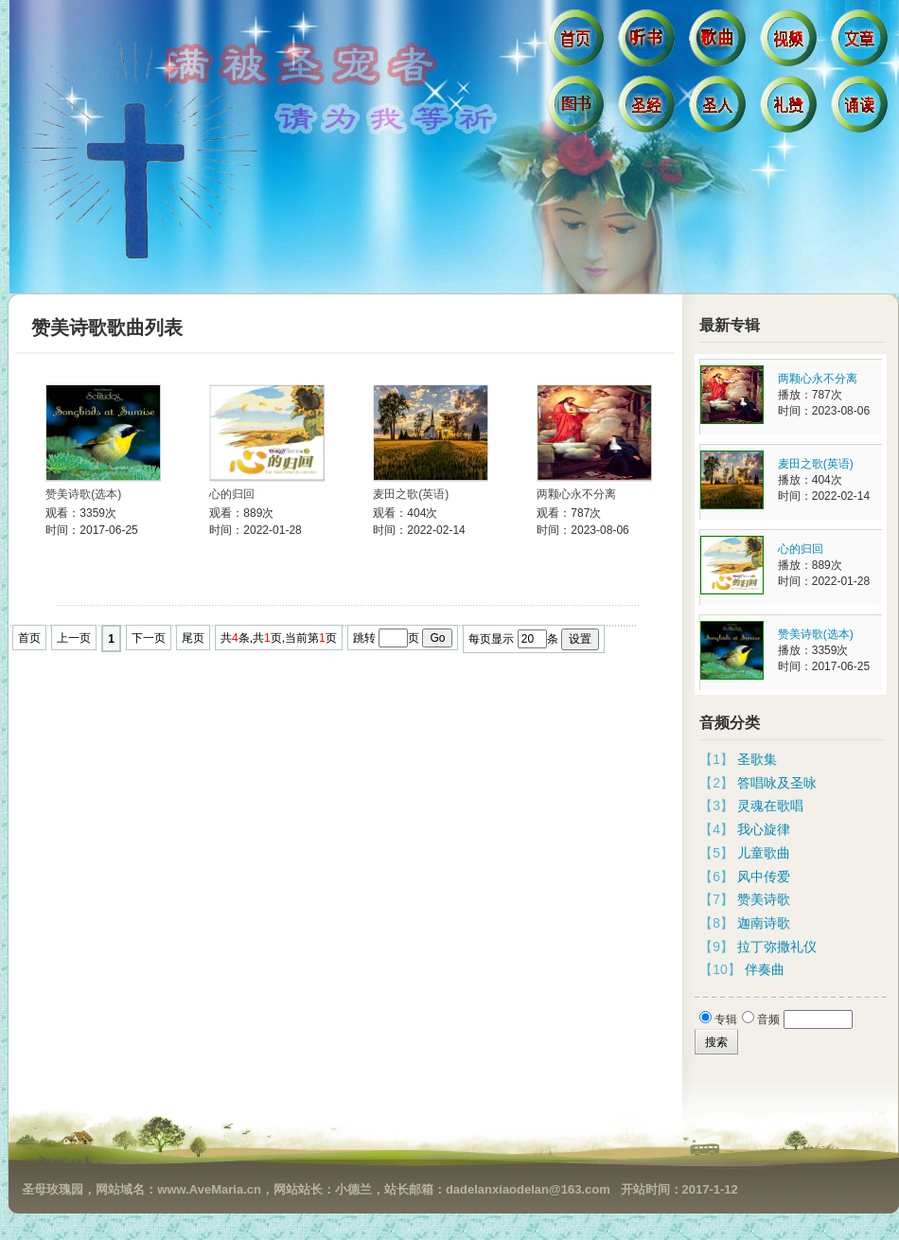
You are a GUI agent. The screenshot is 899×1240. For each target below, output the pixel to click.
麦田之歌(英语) (411, 494)
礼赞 (790, 109)
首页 (577, 42)
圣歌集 (757, 759)
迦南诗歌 (763, 922)
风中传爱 (763, 876)
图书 (577, 109)
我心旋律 (763, 829)
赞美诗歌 (763, 899)
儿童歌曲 (763, 852)
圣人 (719, 109)
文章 (861, 42)
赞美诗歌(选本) (83, 494)
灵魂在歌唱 (770, 805)
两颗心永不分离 (576, 494)
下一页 (149, 638)
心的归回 (232, 494)
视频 (790, 42)
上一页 (74, 638)
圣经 (648, 109)
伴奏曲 (764, 969)
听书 (648, 42)
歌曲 (719, 42)
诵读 (861, 109)
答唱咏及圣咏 (777, 782)
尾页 (193, 638)
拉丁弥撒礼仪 (777, 946)
